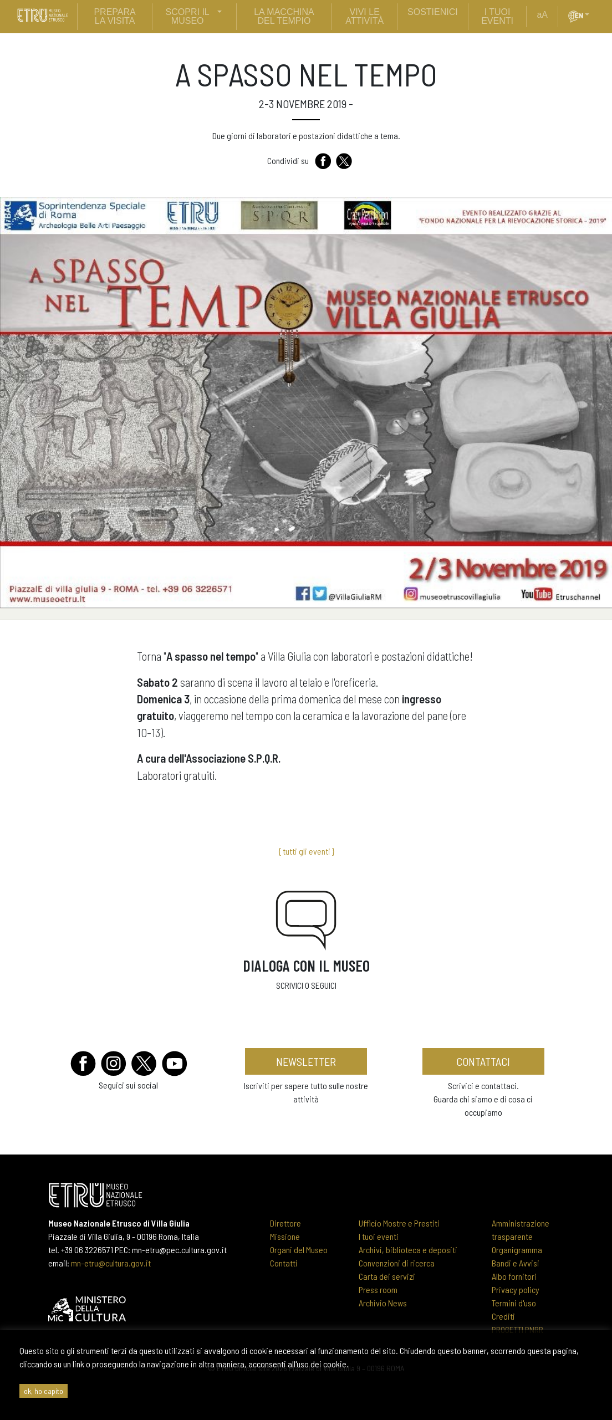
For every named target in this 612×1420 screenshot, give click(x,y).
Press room (378, 1289)
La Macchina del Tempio (284, 16)
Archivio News (383, 1303)
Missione (285, 1236)
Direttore (285, 1223)
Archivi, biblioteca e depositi (408, 1249)
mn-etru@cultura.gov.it (111, 1263)
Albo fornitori (514, 1276)
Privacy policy (515, 1289)
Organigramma (517, 1249)
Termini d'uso (514, 1303)
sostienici (432, 12)
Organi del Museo (299, 1249)
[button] (591, 15)
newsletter (306, 1061)
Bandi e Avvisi (515, 1263)
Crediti (503, 1316)
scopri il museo (188, 16)
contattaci (483, 1061)
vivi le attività (364, 16)
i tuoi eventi (497, 16)
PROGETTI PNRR (517, 1329)
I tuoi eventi (379, 1236)
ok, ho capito (43, 1391)
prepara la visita (114, 16)
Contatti (284, 1263)
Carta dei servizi (387, 1276)
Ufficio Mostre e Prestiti (399, 1223)
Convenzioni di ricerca (397, 1263)
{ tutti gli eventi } (306, 851)
